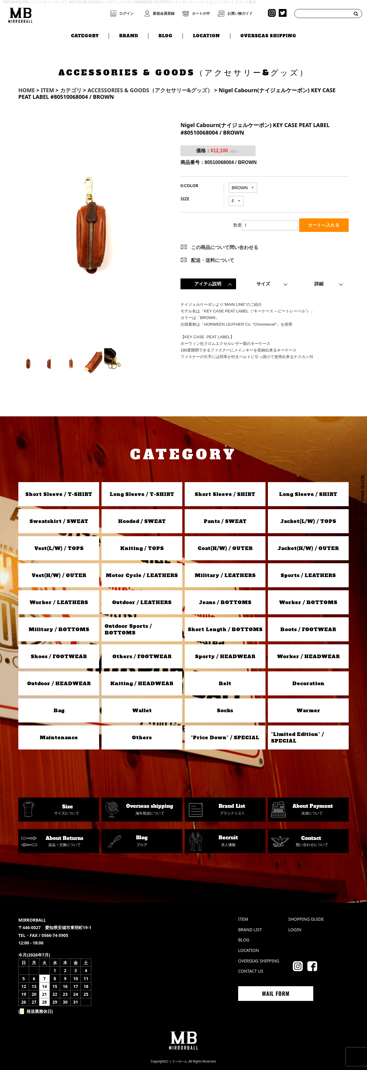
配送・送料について (212, 261)
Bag (58, 710)
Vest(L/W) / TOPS (58, 548)
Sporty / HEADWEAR (225, 656)
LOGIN (295, 929)
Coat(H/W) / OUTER (225, 548)
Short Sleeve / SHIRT (225, 494)
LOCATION (206, 35)
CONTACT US (250, 971)
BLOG (165, 35)
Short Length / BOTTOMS (225, 629)
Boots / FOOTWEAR (308, 629)
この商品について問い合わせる (224, 248)
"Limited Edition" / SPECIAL (297, 737)
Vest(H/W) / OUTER (59, 575)
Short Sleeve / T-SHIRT (58, 494)
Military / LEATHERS (225, 575)
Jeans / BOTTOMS (225, 602)
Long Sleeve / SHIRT (308, 494)
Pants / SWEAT (225, 521)
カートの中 (201, 13)
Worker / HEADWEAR (308, 656)
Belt (225, 683)
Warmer (308, 710)
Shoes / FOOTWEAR (59, 656)
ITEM (243, 919)
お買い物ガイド (240, 13)
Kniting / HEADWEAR (141, 683)
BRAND (128, 35)
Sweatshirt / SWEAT (58, 521)
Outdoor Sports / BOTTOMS (128, 629)
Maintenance (59, 737)
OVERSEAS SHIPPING (268, 35)
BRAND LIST (250, 929)
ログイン (126, 13)
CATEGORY (85, 35)
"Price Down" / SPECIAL (225, 737)
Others (142, 737)
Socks (225, 710)
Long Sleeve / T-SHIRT (142, 494)
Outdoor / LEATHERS (141, 602)
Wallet (142, 710)
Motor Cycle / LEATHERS (142, 575)
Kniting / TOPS (142, 548)
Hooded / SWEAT (142, 521)
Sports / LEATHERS (308, 575)
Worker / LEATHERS (58, 602)
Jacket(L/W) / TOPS (308, 521)
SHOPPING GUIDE (306, 919)
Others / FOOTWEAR (141, 656)
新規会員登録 (163, 13)
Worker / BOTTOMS (308, 602)
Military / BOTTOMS (59, 629)
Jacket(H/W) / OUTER (308, 548)
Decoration (308, 683)
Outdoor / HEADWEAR (59, 683)
